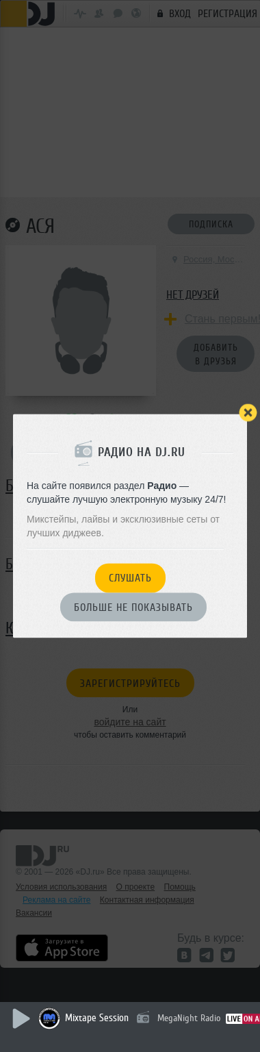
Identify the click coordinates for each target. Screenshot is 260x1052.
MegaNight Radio (188, 1018)
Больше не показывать (133, 607)
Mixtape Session (97, 1018)
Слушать (130, 579)
